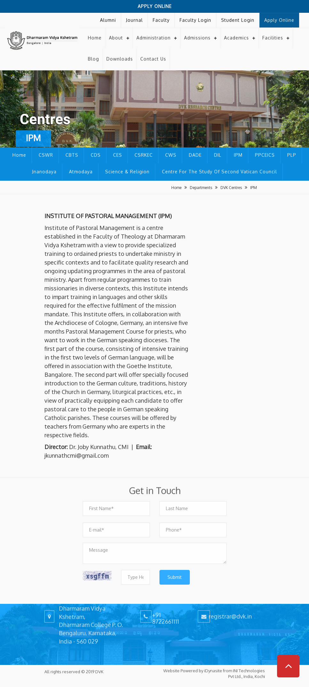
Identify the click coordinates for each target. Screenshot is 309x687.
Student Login (237, 18)
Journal (134, 18)
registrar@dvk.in (230, 611)
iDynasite (213, 665)
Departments (201, 187)
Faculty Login (195, 18)
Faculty (161, 18)
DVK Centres (231, 187)
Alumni (108, 18)
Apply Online (155, 6)
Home (95, 33)
